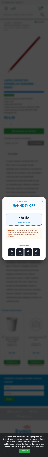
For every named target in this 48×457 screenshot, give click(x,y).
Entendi (25, 451)
